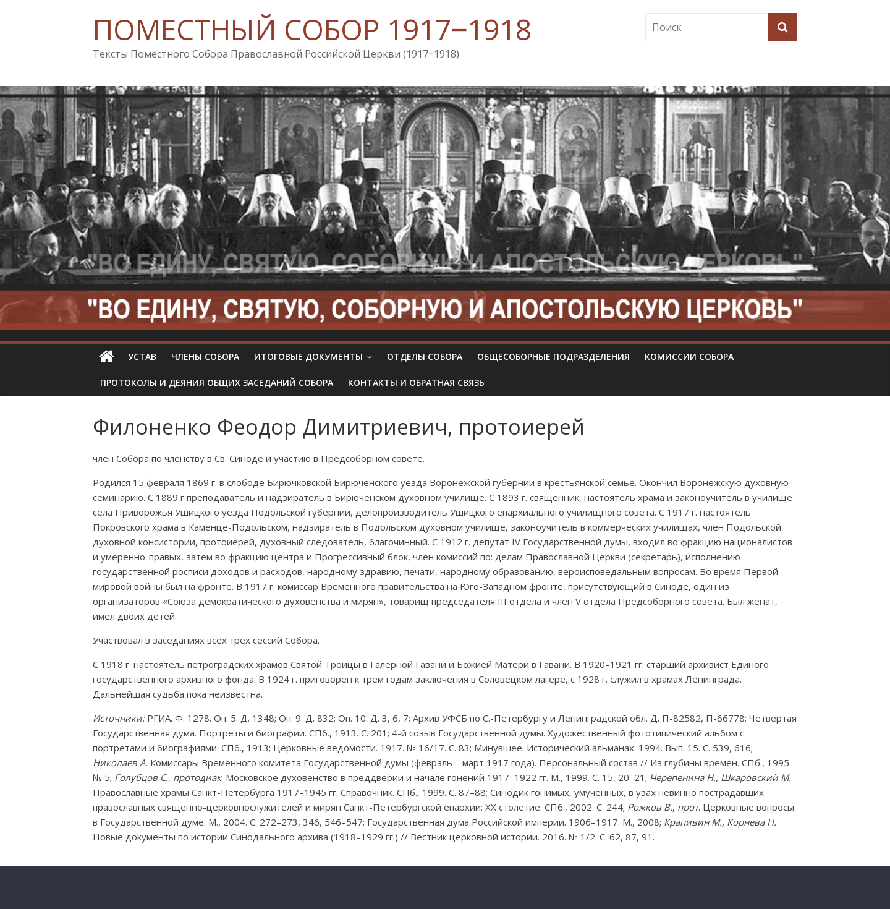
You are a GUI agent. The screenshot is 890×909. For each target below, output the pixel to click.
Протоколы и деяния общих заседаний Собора (216, 382)
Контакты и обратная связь (416, 382)
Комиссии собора (689, 356)
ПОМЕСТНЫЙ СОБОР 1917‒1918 (312, 29)
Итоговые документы (308, 356)
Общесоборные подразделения (553, 356)
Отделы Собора (424, 356)
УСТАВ (142, 356)
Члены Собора (205, 356)
